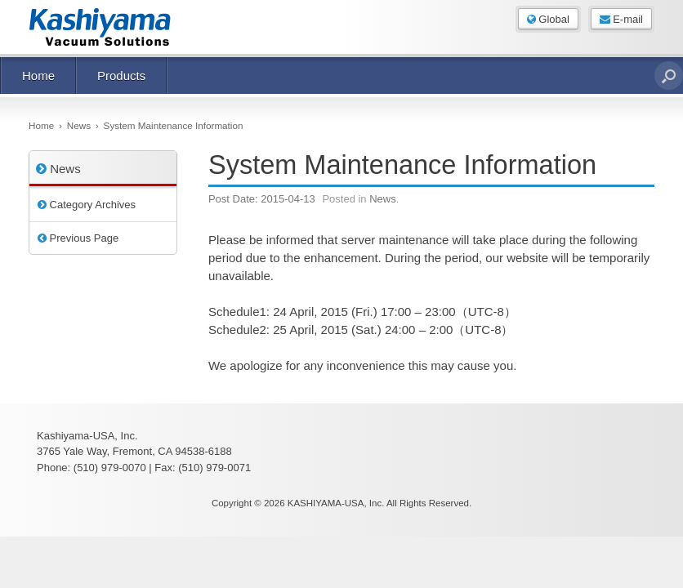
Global (548, 19)
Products (121, 75)
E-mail (621, 19)
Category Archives (87, 204)
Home (38, 75)
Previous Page (78, 238)
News (382, 199)
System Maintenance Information (402, 165)
